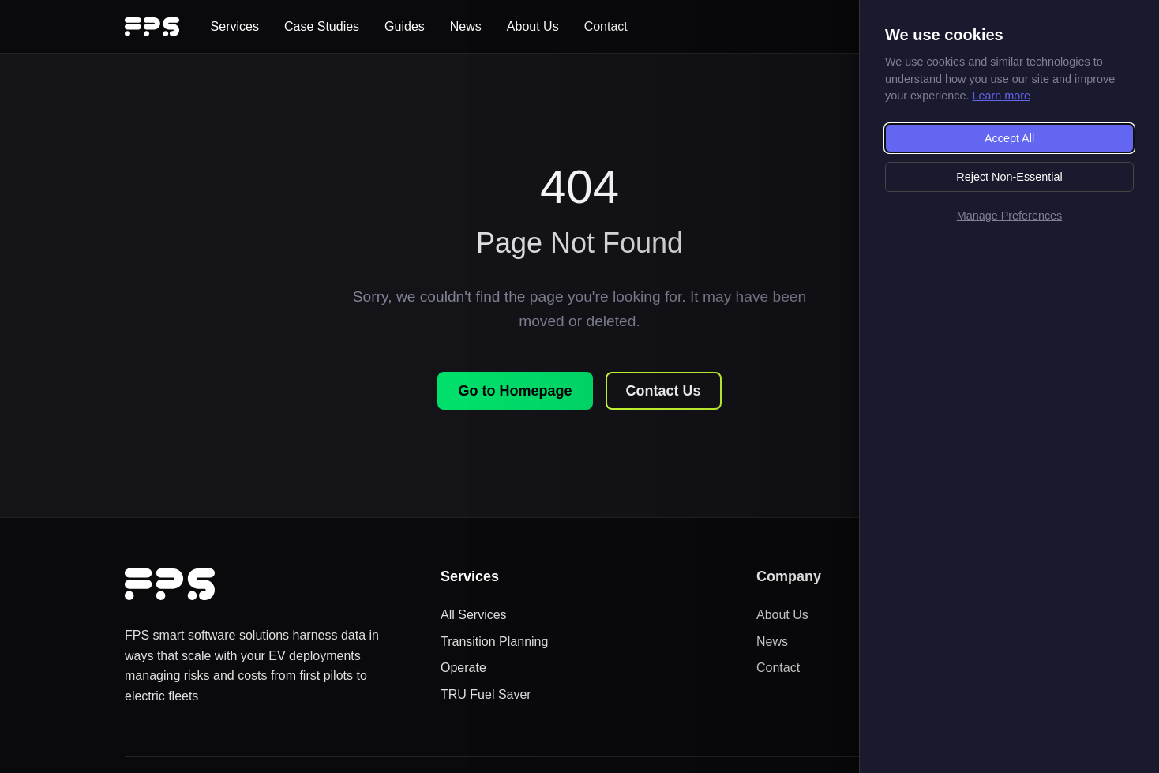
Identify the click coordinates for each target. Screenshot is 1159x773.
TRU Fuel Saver (486, 694)
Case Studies (321, 26)
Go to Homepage (515, 391)
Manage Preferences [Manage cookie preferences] (1010, 215)
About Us (533, 26)
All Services (474, 614)
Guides (404, 26)
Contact (606, 26)
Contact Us (663, 391)
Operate (463, 667)
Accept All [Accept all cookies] (1009, 138)
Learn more (1001, 95)
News (466, 26)
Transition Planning (494, 641)
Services (235, 26)
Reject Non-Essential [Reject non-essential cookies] (1009, 177)
